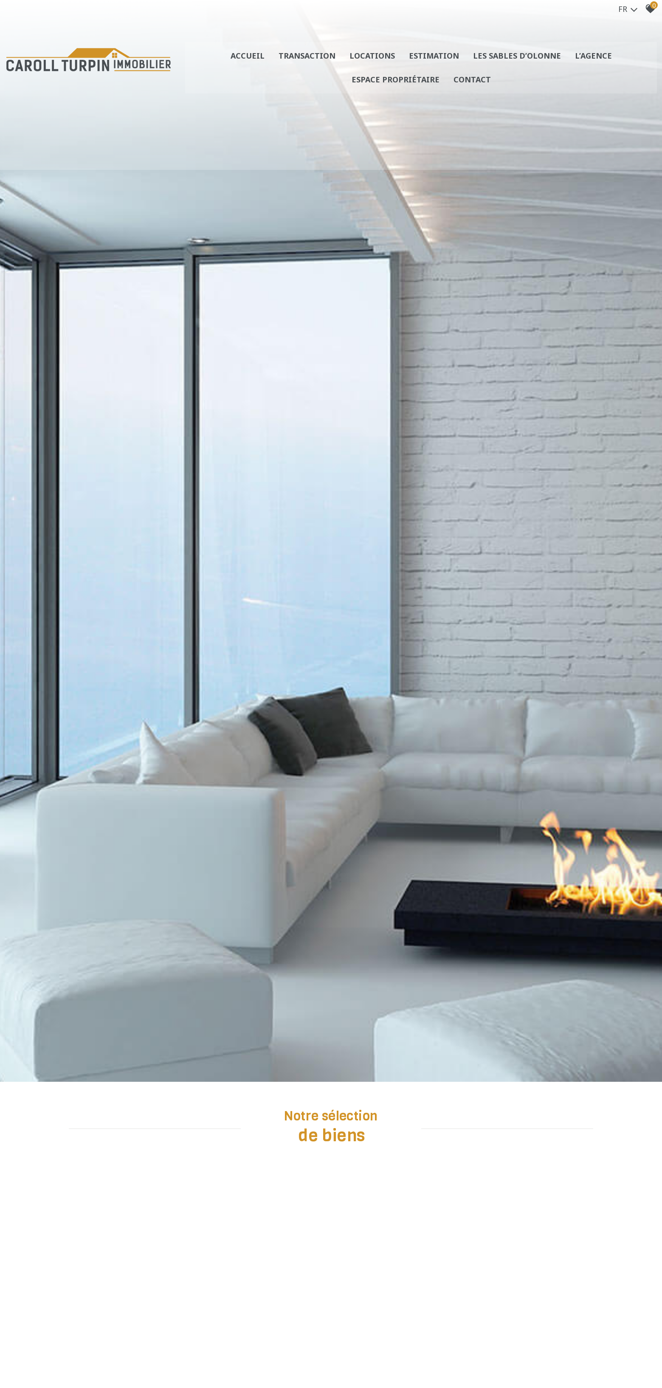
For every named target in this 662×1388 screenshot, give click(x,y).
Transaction (307, 61)
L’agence (595, 61)
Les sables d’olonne (518, 61)
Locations (372, 61)
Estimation (435, 61)
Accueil (247, 61)
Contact (473, 85)
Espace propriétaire (396, 85)
